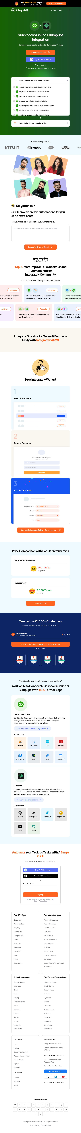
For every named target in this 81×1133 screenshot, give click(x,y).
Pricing (16, 1048)
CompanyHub (19, 936)
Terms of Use (43, 901)
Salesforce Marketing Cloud (54, 963)
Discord (17, 1013)
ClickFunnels (48, 951)
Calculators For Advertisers (53, 1066)
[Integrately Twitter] (48, 1077)
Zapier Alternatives (20, 1052)
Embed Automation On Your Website (53, 1049)
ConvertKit (48, 959)
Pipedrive (17, 943)
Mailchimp (47, 947)
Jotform (47, 994)
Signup (16, 1064)
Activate (18, 290)
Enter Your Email (28, 884)
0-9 (15, 1105)
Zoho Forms (48, 1025)
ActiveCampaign (50, 924)
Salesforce (18, 920)
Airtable (17, 1017)
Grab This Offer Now (56, 4)
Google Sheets (19, 982)
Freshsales (18, 932)
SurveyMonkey (49, 1009)
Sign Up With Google (40, 59)
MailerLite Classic (50, 955)
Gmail (16, 990)
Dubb (16, 959)
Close (16, 940)
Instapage (47, 1021)
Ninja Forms (48, 1017)
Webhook (17, 986)
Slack (16, 1006)
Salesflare (17, 947)
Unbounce (47, 1006)
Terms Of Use (46, 1125)
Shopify (16, 994)
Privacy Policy (34, 1125)
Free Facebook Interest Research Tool (52, 1061)
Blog (15, 1044)
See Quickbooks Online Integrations (32, 728)
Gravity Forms (49, 986)
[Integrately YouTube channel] (63, 1077)
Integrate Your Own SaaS (52, 1044)
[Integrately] (19, 10)
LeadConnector (49, 928)
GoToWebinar (49, 943)
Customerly (18, 963)
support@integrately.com (54, 1082)
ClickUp (16, 998)
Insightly (17, 928)
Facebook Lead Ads (51, 920)
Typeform (47, 998)
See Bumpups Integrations (28, 800)
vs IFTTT (17, 1085)
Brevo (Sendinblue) (50, 940)
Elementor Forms (50, 982)
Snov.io (16, 955)
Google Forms (49, 990)
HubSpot (47, 932)
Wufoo (46, 1002)
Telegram (17, 1025)
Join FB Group (55, 1071)
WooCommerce (19, 1002)
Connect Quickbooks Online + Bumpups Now (40, 530)
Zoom (16, 1021)
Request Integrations (21, 1056)
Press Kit (17, 1068)
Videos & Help (19, 1060)
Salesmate (18, 951)
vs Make (17, 1081)
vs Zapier (17, 1078)
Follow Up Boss (19, 924)
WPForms (47, 1013)
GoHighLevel (48, 936)
